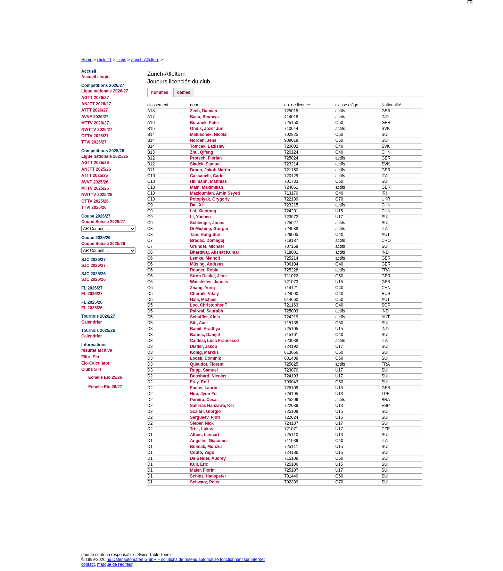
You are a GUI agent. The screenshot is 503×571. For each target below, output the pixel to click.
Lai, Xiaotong (203, 211)
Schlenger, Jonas (207, 222)
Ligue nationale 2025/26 (104, 156)
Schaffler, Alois (205, 317)
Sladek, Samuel (205, 164)
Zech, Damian (203, 110)
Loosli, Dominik (205, 358)
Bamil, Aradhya (205, 328)
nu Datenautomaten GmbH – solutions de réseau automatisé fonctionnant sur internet (186, 559)
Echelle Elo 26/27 (105, 386)
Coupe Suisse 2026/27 (103, 221)
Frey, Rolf (199, 382)
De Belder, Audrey (208, 458)
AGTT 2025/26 (95, 162)
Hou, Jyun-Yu (203, 393)
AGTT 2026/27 (95, 97)
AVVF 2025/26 (94, 182)
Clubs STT (91, 369)
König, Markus (204, 352)
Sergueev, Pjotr (205, 417)
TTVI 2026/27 (94, 142)
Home (86, 59)
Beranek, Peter (204, 122)
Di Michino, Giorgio (209, 228)
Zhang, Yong (202, 287)
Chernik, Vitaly (204, 293)
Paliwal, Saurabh (206, 311)
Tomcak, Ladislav (207, 146)
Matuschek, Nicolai (209, 134)
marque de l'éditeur (114, 564)
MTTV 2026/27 (95, 123)
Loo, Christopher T (208, 305)
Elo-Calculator (95, 363)
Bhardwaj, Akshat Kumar (214, 252)
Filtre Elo (90, 356)
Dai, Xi (196, 205)
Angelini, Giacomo (208, 440)
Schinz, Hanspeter (208, 476)
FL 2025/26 (91, 307)
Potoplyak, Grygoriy (210, 199)
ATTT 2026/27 (94, 110)
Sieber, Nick (202, 423)
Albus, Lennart (204, 434)
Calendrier (91, 322)
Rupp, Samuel (204, 370)
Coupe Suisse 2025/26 (103, 243)
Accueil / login (95, 76)
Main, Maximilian (206, 187)
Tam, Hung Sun (205, 234)
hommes (159, 92)
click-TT (104, 59)
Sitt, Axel (199, 322)
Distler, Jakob (203, 346)
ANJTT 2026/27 (96, 103)
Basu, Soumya (204, 116)
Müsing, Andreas (206, 264)
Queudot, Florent (207, 364)
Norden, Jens (203, 140)
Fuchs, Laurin (203, 387)
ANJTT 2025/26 (96, 169)
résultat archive (96, 350)
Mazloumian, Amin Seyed (215, 193)
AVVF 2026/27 (94, 116)
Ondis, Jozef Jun (206, 128)
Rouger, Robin (204, 270)
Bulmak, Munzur (206, 446)
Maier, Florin (202, 470)
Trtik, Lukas (201, 428)
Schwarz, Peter (205, 482)
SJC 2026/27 (93, 265)
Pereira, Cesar (204, 399)
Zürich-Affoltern (145, 59)
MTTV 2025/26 (95, 188)
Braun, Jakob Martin (210, 170)
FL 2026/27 (91, 293)
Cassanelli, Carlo (207, 175)
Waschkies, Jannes (209, 281)
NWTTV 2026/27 (96, 129)
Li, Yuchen (200, 216)
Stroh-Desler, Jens (208, 276)
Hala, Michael (203, 299)
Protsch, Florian (206, 158)
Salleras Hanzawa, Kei (212, 405)
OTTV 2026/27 (95, 135)
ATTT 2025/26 (94, 175)
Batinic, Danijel (205, 334)
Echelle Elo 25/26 (105, 377)
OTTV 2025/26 (95, 201)
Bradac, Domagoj (207, 240)
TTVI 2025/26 (94, 207)
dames (183, 92)
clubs (121, 59)
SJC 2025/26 (93, 279)
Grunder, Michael (207, 246)
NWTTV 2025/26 (96, 194)
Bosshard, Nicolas (208, 376)
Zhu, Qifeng (201, 152)
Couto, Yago (202, 452)
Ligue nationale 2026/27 (104, 91)
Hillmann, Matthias (208, 181)
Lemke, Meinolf (205, 258)
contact (88, 564)
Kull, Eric (199, 464)
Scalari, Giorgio (205, 411)
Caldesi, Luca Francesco (214, 340)
